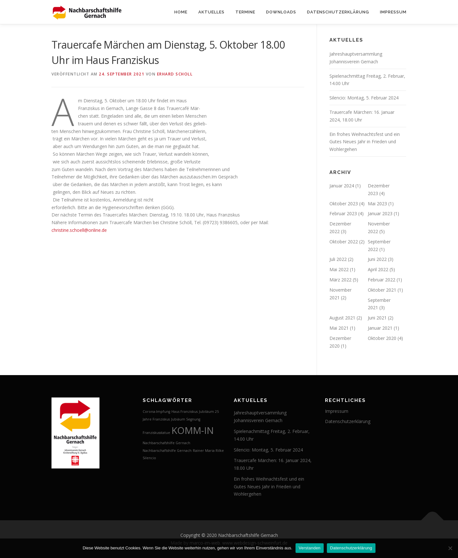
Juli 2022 (338, 259)
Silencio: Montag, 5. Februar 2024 (364, 98)
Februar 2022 (381, 280)
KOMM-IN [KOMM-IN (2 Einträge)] (192, 430)
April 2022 (378, 269)
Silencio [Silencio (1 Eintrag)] (149, 458)
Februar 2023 (343, 213)
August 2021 (342, 318)
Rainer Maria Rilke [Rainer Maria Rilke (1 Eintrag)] (208, 450)
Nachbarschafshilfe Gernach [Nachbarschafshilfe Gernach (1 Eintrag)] (166, 443)
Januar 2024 (341, 186)
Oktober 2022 (343, 242)
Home (180, 12)
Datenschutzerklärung (338, 12)
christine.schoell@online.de (79, 230)
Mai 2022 (339, 269)
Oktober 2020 (382, 338)
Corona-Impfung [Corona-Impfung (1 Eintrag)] (156, 411)
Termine (245, 12)
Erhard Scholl (175, 74)
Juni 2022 (377, 259)
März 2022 (340, 280)
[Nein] (450, 548)
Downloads (281, 12)
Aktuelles (211, 12)
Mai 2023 (377, 203)
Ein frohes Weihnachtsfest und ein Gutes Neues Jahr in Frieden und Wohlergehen (364, 142)
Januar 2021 (380, 328)
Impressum (393, 12)
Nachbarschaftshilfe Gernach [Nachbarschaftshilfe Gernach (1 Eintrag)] (167, 450)
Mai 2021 (339, 328)
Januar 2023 (380, 213)
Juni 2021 (377, 318)
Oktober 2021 (382, 290)
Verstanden (309, 548)
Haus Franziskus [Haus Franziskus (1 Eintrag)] (184, 411)
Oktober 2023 (343, 203)
